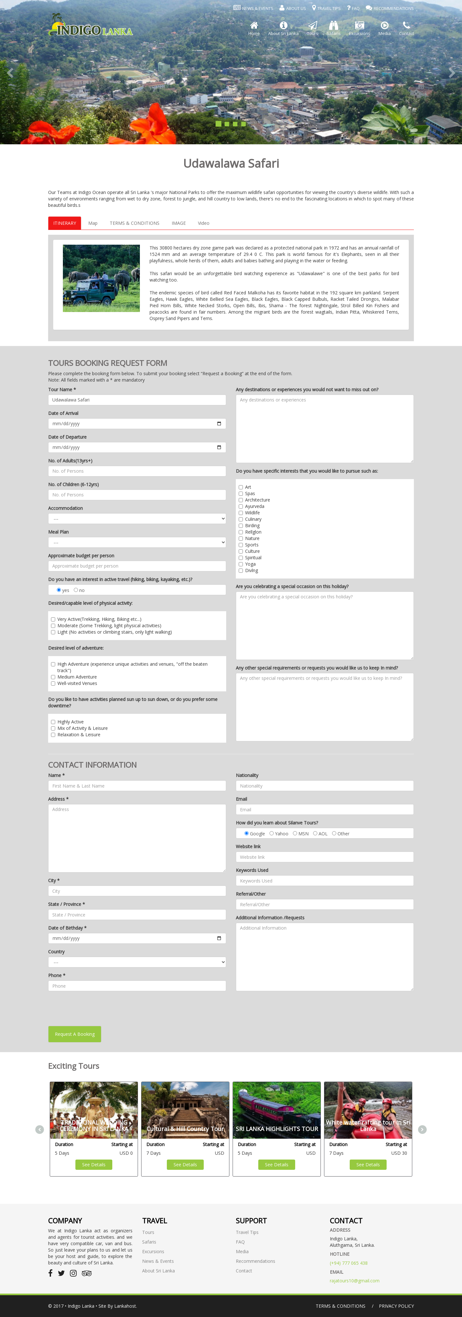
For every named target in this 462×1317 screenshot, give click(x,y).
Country (56, 952)
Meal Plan (58, 532)
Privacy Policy (396, 1306)
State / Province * (66, 904)
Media (242, 1251)
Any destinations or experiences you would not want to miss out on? (307, 389)
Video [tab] (204, 223)
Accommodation (65, 508)
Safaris (149, 1242)
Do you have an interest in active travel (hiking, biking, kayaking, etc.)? (120, 579)
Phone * (56, 975)
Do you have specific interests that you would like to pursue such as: (307, 471)
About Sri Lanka (158, 1271)
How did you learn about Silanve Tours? (277, 823)
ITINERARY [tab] (64, 223)
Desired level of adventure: (76, 648)
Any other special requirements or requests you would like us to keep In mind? (317, 668)
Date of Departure (67, 437)
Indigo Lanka (81, 1306)
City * (54, 880)
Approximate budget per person (81, 556)
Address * (58, 799)
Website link (248, 846)
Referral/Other (251, 894)
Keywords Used (252, 870)
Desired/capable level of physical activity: (90, 603)
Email (241, 799)
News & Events (158, 1261)
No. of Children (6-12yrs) (73, 484)
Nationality (247, 775)
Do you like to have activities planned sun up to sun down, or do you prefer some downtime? (133, 702)
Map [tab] (93, 223)
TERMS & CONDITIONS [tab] (134, 223)
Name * (56, 775)
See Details (94, 1164)
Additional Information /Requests (270, 918)
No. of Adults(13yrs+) (70, 461)
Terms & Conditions (340, 1306)
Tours (148, 1232)
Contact (244, 1271)
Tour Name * (62, 389)
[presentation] (97, 1008)
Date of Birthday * (67, 928)
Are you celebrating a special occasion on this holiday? (292, 586)
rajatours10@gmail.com (355, 1281)
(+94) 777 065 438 (349, 1263)
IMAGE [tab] (179, 223)
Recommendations (255, 1261)
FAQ (240, 1242)
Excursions (153, 1251)
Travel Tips (247, 1232)
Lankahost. (125, 1306)
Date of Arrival (63, 413)
